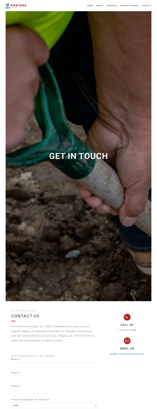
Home (90, 5)
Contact (146, 5)
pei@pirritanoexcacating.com (127, 354)
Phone (16, 388)
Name (15, 361)
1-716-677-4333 (127, 330)
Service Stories (129, 5)
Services (112, 5)
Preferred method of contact (30, 401)
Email (15, 374)
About (99, 5)
